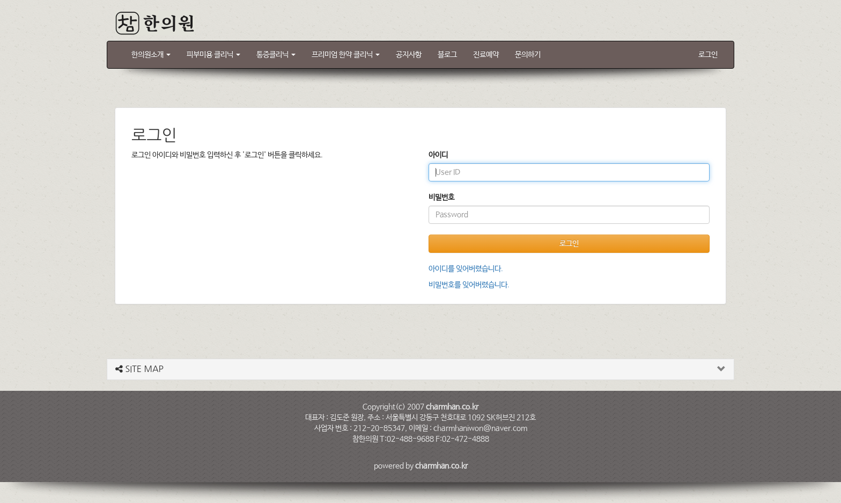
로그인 (708, 54)
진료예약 (486, 54)
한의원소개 (151, 54)
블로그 (447, 54)
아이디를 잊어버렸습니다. (466, 269)
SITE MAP (139, 369)
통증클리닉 (276, 54)
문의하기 (528, 54)
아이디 (438, 155)
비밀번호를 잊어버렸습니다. (469, 285)
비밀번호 (441, 197)
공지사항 (409, 54)
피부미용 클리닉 (213, 54)
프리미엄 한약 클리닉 (346, 54)
